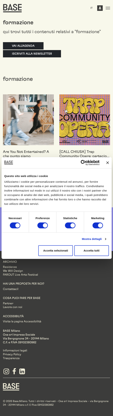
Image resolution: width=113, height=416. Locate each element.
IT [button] (91, 8)
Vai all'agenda (23, 45)
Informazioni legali (15, 350)
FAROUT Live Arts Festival (20, 274)
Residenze (10, 266)
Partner (8, 303)
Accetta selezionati (55, 250)
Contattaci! (10, 289)
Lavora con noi (12, 307)
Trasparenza (11, 358)
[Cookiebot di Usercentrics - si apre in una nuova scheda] (83, 162)
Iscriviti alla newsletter (32, 53)
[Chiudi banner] (107, 162)
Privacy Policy (12, 354)
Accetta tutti (92, 250)
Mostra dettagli (92, 238)
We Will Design (13, 270)
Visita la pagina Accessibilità (22, 321)
